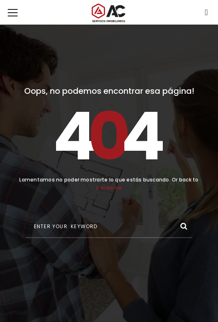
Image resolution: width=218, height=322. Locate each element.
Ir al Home (109, 187)
